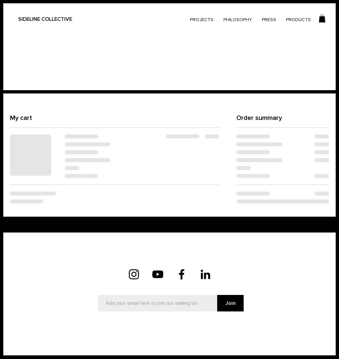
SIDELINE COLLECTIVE (45, 19)
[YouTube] (158, 274)
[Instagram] (134, 274)
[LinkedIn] (205, 274)
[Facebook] (181, 274)
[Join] (230, 303)
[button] (322, 18)
